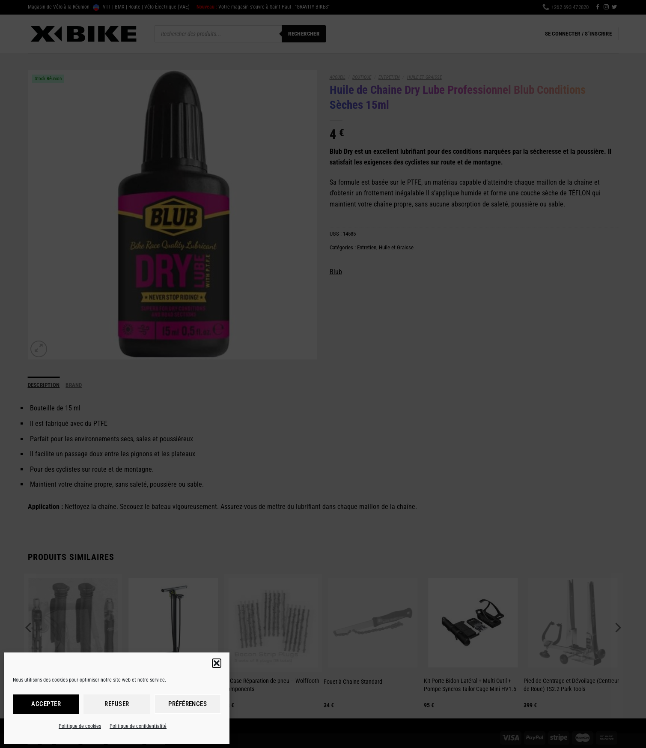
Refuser (116, 704)
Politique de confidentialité (138, 726)
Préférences (187, 704)
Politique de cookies (80, 726)
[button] (216, 663)
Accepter (46, 704)
